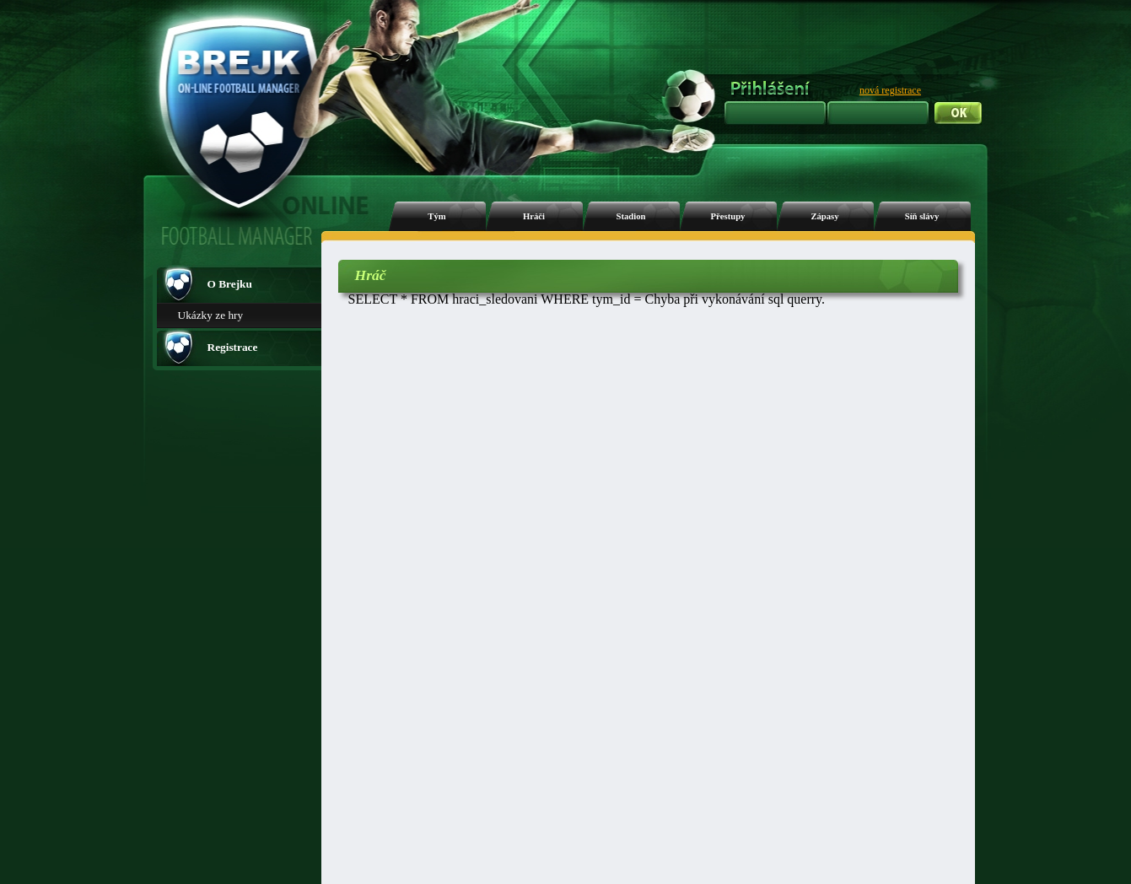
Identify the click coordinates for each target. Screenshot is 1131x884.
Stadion (631, 216)
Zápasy (824, 216)
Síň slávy (922, 216)
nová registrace (890, 90)
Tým (436, 216)
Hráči (534, 216)
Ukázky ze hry (211, 315)
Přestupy (728, 216)
